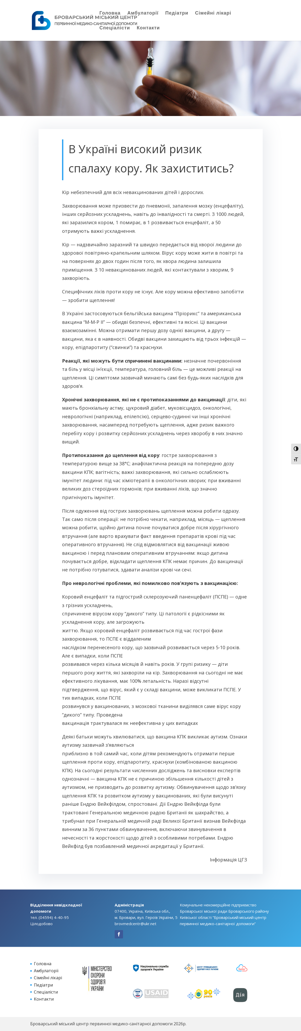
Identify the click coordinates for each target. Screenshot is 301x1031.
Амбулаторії (143, 13)
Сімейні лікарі (213, 13)
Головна (110, 13)
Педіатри (176, 13)
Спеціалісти (115, 28)
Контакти (148, 28)
